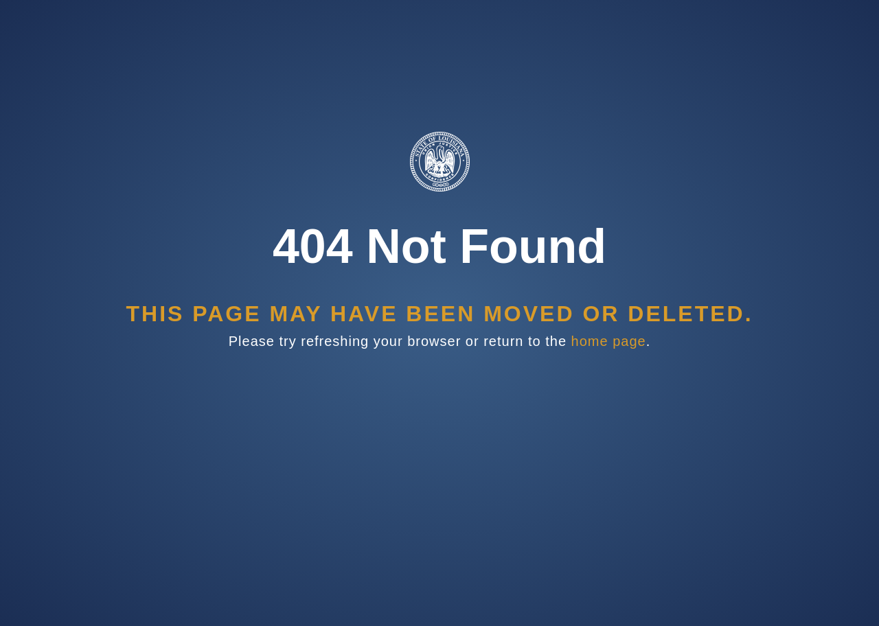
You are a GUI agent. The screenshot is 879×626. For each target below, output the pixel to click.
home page (608, 341)
